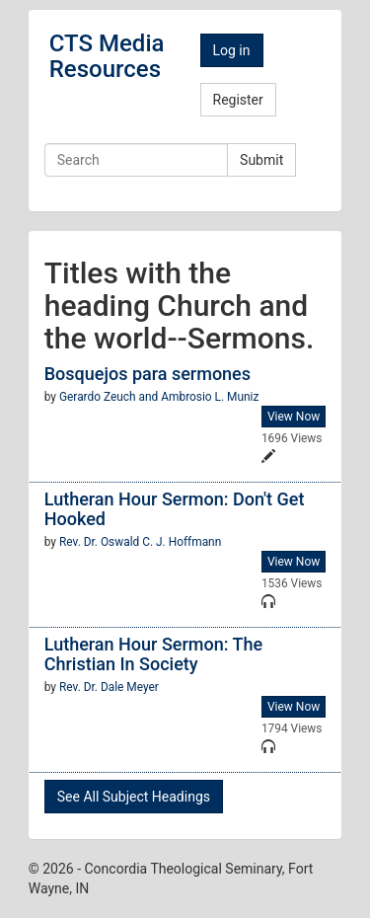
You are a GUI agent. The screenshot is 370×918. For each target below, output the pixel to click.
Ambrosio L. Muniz (210, 397)
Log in (232, 50)
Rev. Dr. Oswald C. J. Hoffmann (140, 542)
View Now (293, 416)
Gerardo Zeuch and (110, 397)
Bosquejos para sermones (147, 373)
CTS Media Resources (107, 56)
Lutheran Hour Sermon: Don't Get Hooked (174, 509)
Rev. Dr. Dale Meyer (109, 687)
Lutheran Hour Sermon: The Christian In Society (153, 654)
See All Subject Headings (133, 796)
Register (238, 100)
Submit (261, 160)
